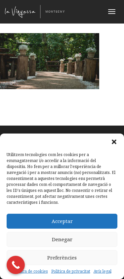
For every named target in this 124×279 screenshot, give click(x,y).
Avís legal (102, 271)
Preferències (62, 257)
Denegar (62, 239)
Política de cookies (30, 271)
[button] (114, 142)
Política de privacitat (70, 271)
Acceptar (62, 221)
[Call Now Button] (16, 265)
